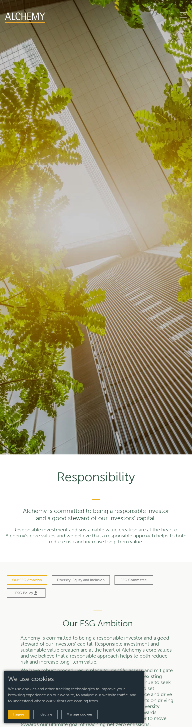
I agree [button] (18, 714)
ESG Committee (133, 580)
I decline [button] (45, 714)
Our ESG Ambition (27, 580)
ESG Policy (26, 593)
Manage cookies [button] (79, 714)
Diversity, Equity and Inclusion (80, 580)
